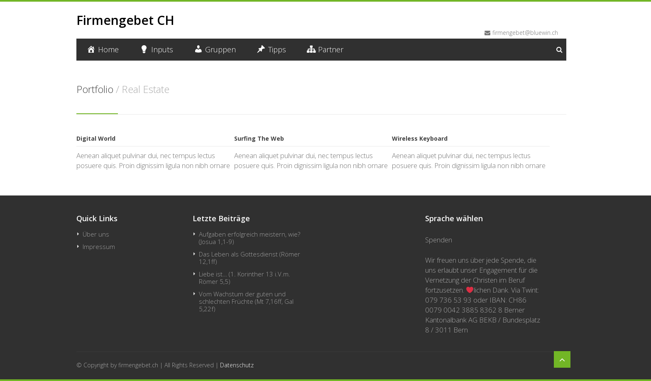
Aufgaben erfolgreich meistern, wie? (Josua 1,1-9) (249, 238)
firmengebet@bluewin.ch (525, 33)
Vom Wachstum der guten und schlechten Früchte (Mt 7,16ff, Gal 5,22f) (246, 301)
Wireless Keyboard (420, 138)
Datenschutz (237, 365)
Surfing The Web (259, 138)
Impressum (99, 246)
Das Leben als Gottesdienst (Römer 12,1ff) (249, 258)
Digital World (95, 138)
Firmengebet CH (125, 20)
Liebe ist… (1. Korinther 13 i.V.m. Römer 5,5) (244, 278)
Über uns (96, 234)
